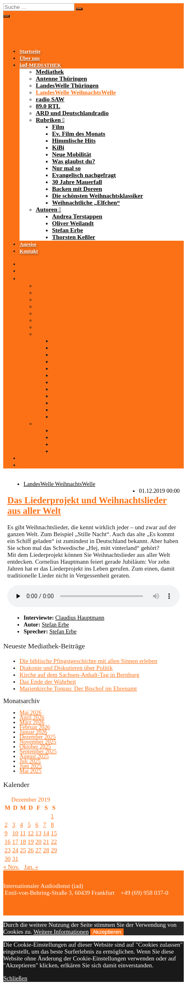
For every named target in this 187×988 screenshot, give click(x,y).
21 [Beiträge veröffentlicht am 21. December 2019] (46, 841)
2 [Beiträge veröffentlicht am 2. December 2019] (6, 824)
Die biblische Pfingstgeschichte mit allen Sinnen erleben (88, 661)
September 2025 (38, 751)
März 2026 (32, 722)
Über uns (30, 58)
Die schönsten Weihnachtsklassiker (97, 195)
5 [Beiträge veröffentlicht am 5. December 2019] (29, 824)
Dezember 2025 (38, 737)
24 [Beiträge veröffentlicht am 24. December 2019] (15, 850)
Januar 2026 (33, 732)
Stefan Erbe (67, 230)
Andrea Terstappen (77, 216)
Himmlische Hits (74, 140)
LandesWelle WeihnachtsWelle (76, 92)
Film (58, 127)
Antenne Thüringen (61, 78)
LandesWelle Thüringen (67, 85)
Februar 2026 (35, 727)
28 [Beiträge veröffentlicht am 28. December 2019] (46, 850)
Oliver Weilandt (73, 223)
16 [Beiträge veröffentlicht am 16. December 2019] (7, 841)
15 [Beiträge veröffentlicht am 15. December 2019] (54, 833)
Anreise (28, 244)
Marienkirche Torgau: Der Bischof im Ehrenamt (78, 688)
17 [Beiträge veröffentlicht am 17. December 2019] (15, 841)
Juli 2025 (30, 761)
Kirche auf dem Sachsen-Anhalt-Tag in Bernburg (79, 674)
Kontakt (29, 251)
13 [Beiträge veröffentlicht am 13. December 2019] (38, 833)
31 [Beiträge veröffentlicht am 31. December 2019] (15, 858)
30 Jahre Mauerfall (77, 182)
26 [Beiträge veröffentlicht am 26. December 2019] (31, 850)
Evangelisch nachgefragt (84, 175)
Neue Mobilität (71, 154)
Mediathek (50, 71)
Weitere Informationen (61, 931)
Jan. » (31, 867)
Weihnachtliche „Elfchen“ (86, 202)
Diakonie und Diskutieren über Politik (66, 668)
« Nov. (11, 867)
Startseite (30, 51)
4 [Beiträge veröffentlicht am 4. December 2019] (21, 824)
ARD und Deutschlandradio (72, 113)
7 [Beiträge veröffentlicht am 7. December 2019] (44, 824)
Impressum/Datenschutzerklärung (86, 899)
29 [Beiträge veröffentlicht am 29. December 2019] (54, 850)
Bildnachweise (22, 899)
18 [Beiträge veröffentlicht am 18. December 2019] (23, 841)
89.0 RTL (48, 106)
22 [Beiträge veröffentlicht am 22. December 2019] (54, 841)
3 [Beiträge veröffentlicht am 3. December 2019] (13, 824)
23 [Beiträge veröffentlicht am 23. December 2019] (7, 850)
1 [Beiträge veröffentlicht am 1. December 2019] (52, 816)
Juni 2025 (31, 766)
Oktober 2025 (35, 747)
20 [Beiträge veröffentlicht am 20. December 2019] (38, 841)
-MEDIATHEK (40, 65)
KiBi (58, 147)
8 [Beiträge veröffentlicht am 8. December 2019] (52, 824)
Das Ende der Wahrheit (48, 681)
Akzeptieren (107, 932)
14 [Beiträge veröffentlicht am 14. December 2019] (46, 833)
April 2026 (32, 717)
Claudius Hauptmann (79, 617)
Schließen (15, 978)
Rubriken (48, 120)
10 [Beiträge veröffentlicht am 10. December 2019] (15, 833)
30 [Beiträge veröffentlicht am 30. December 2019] (7, 858)
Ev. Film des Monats (78, 133)
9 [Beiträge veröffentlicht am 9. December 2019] (6, 833)
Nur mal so (66, 168)
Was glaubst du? (73, 161)
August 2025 (34, 756)
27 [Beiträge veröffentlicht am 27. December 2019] (38, 850)
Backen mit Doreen (77, 189)
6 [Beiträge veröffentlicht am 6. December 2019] (37, 824)
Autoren (46, 209)
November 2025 (38, 742)
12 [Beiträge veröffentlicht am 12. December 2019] (31, 833)
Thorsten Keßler (73, 237)
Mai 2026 (30, 713)
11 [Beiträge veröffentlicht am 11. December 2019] (23, 833)
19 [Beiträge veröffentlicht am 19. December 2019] (31, 841)
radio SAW (50, 99)
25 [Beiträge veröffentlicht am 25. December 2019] (23, 850)
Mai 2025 (30, 771)
